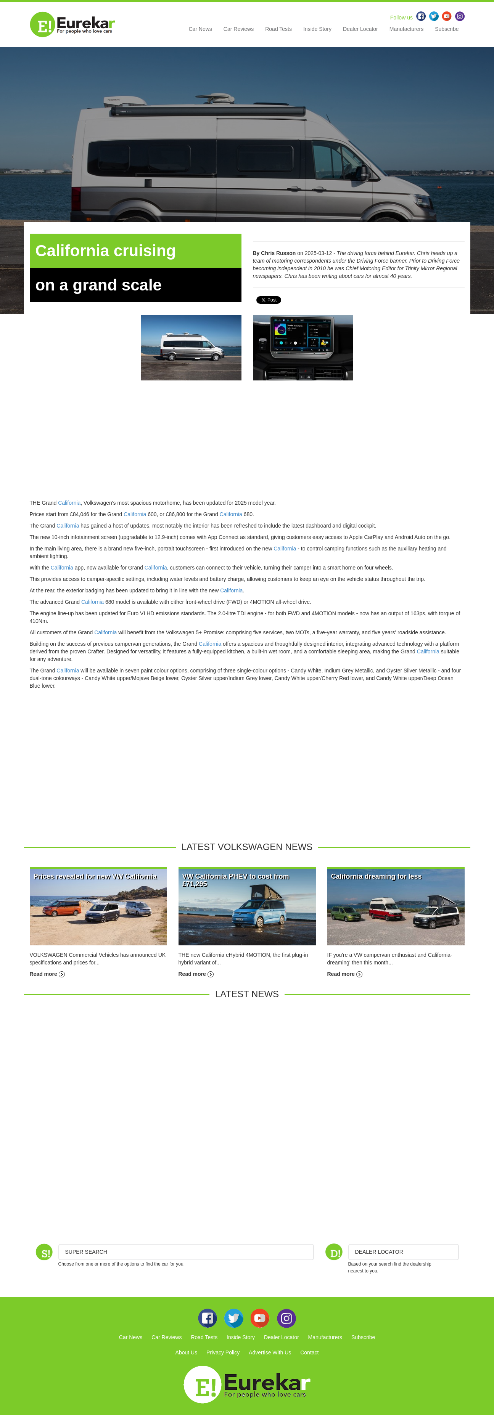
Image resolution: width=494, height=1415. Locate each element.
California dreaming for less (376, 876)
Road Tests (278, 29)
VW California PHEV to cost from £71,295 (235, 880)
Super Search (86, 1252)
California (69, 503)
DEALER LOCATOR (379, 1252)
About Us (186, 1352)
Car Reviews (239, 29)
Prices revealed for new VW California (95, 876)
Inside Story (317, 29)
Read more (47, 974)
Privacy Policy (223, 1352)
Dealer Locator (360, 29)
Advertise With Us (270, 1352)
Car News (200, 29)
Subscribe (447, 29)
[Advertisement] (247, 445)
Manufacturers (406, 29)
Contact (309, 1352)
